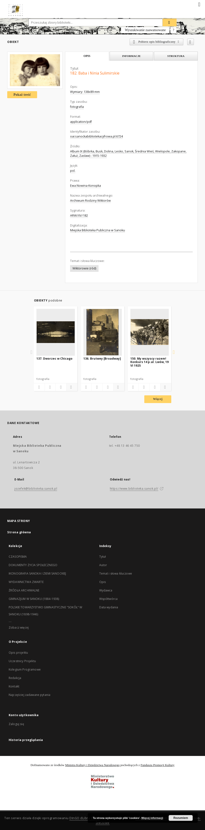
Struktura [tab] (176, 56)
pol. (72, 171)
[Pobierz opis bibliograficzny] (50, 387)
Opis (102, 582)
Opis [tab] (87, 56)
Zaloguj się (16, 724)
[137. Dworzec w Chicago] (56, 332)
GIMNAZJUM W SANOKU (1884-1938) (34, 599)
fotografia (77, 107)
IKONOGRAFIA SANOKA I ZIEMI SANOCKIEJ (37, 573)
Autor (103, 565)
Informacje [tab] (131, 56)
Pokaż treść (22, 94)
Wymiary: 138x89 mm (85, 92)
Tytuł (102, 557)
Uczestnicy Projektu (22, 661)
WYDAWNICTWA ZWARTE (26, 582)
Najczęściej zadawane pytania (29, 695)
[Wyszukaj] (170, 22)
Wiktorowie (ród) (84, 268)
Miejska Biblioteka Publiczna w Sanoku (97, 230)
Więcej (157, 399)
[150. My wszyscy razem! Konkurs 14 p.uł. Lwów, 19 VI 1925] (150, 332)
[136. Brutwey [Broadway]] (103, 332)
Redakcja (15, 678)
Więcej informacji (152, 817)
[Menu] (199, 4)
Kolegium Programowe (25, 669)
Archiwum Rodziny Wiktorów (90, 201)
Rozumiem (180, 818)
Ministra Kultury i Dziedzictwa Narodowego (92, 765)
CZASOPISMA (18, 557)
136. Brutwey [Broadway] (102, 359)
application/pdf (81, 122)
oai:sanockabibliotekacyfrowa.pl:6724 (96, 136)
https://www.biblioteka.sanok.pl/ (134, 489)
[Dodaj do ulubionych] (190, 42)
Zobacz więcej (19, 627)
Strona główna (19, 532)
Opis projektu (18, 653)
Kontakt (14, 686)
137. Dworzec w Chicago (54, 359)
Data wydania (108, 607)
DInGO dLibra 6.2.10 (84, 818)
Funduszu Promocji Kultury (158, 765)
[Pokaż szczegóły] (71, 387)
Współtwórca (108, 599)
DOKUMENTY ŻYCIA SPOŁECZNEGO (33, 565)
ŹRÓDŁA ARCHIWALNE (24, 590)
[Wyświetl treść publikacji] (61, 387)
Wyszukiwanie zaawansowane (145, 30)
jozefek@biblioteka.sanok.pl (35, 489)
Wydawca (105, 590)
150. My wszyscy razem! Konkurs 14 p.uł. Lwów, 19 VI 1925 (149, 362)
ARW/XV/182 (79, 215)
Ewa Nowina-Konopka (85, 186)
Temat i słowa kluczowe (115, 573)
